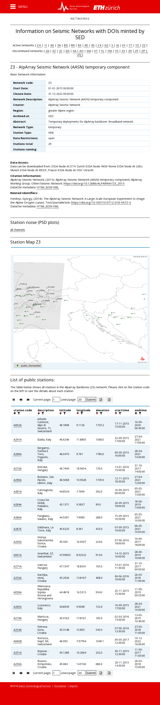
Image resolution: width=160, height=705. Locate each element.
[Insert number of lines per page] (81, 399)
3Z (54, 51)
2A (47, 51)
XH (81, 51)
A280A (18, 517)
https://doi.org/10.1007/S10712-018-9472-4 (101, 202)
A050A (18, 592)
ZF (136, 51)
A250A (18, 664)
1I (45, 45)
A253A (18, 578)
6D (67, 51)
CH (39, 45)
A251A (18, 652)
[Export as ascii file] (109, 400)
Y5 (116, 51)
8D (66, 45)
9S (93, 45)
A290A (18, 480)
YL (102, 51)
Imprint (73, 686)
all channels (17, 230)
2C (60, 51)
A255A (18, 542)
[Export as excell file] (101, 400)
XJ (117, 45)
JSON (49, 187)
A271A (18, 566)
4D (52, 45)
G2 (106, 45)
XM (89, 51)
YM (109, 51)
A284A (18, 504)
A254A (18, 630)
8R (73, 45)
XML (56, 187)
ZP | (144, 51)
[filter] (18, 413)
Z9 (130, 51)
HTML (41, 187)
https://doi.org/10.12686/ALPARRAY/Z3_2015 (94, 183)
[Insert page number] (56, 399)
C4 (99, 45)
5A (59, 45)
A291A (18, 439)
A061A (18, 555)
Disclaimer (60, 686)
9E (86, 45)
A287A (18, 529)
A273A (18, 618)
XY (123, 45)
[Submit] (91, 399)
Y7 (130, 45)
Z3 (123, 51)
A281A (18, 491)
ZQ (79, 55)
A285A (18, 606)
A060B (18, 641)
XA (75, 51)
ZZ (143, 45)
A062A (18, 425)
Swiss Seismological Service (35, 686)
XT (96, 51)
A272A (18, 468)
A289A (18, 454)
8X (79, 45)
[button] (19, 6)
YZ (137, 45)
